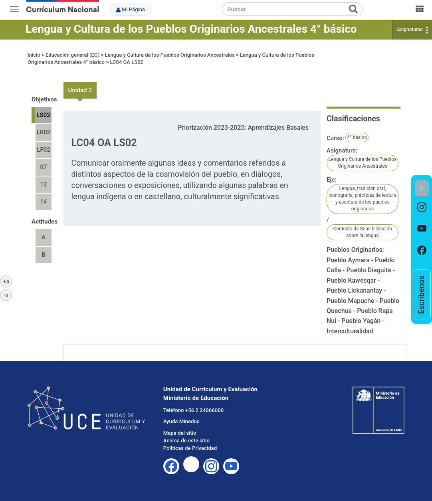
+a (7, 281)
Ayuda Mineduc (181, 421)
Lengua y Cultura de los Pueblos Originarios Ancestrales (169, 55)
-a (8, 295)
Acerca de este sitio (186, 441)
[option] (422, 208)
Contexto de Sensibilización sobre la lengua (362, 232)
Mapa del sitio (179, 433)
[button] (422, 188)
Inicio (34, 55)
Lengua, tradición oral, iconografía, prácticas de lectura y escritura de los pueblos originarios (362, 199)
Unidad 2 (80, 90)
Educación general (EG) (72, 55)
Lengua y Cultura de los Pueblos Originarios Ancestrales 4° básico (191, 29)
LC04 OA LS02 (126, 62)
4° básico (357, 137)
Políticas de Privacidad (190, 448)
